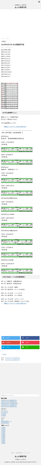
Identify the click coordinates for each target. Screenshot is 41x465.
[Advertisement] (20, 23)
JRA (2, 420)
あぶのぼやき (4, 412)
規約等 (12, 452)
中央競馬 (3, 414)
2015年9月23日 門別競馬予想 (12, 358)
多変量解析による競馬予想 (20, 459)
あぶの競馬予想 (20, 7)
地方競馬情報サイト (6, 421)
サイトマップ (27, 452)
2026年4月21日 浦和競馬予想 (9, 406)
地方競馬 (4, 354)
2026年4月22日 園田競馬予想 (9, 401)
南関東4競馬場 (5, 423)
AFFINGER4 (33, 462)
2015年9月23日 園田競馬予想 (12, 359)
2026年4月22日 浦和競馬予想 (9, 400)
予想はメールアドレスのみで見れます (15, 126)
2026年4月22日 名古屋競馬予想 (9, 403)
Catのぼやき (4, 411)
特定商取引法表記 (19, 452)
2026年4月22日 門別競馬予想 (9, 405)
